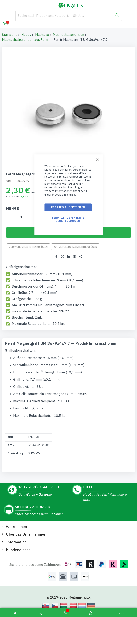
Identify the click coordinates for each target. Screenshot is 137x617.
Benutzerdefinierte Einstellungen (67, 219)
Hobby (26, 34)
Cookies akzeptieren (68, 207)
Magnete (42, 34)
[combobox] (68, 16)
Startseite (9, 34)
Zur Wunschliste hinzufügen (28, 246)
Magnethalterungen (68, 34)
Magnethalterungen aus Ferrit (26, 39)
